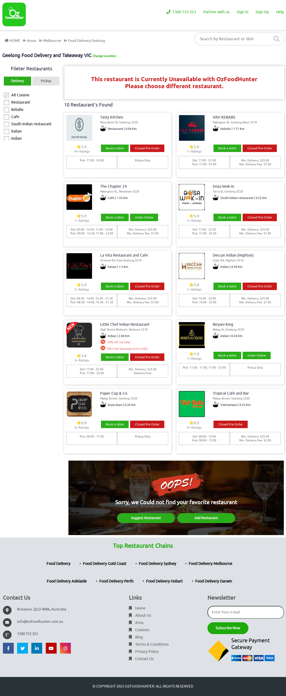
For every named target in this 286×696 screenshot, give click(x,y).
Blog (136, 637)
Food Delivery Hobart (164, 581)
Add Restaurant (206, 518)
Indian (16, 138)
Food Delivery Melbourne (210, 563)
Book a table (115, 148)
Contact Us (141, 658)
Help (280, 12)
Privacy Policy (144, 651)
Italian (16, 131)
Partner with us (216, 12)
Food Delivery (58, 563)
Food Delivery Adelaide (67, 581)
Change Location (104, 56)
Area (136, 622)
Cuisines (139, 630)
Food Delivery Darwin (213, 581)
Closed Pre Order (147, 148)
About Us (140, 615)
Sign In (242, 12)
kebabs (17, 109)
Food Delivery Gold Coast (104, 563)
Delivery (17, 81)
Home (137, 608)
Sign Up (262, 12)
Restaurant (20, 102)
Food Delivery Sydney (157, 563)
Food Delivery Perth (116, 581)
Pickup (46, 81)
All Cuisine (20, 95)
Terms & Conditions (149, 644)
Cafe (15, 116)
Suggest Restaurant (146, 518)
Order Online (144, 217)
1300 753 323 (181, 12)
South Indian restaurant (31, 124)
